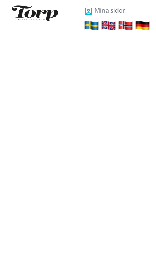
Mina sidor (104, 10)
